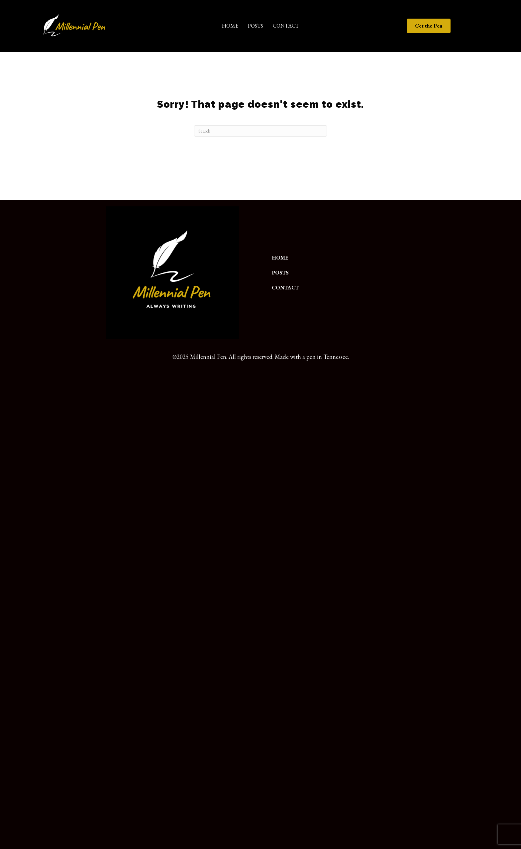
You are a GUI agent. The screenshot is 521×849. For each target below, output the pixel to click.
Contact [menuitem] (286, 25)
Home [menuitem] (230, 25)
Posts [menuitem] (255, 25)
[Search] (260, 131)
